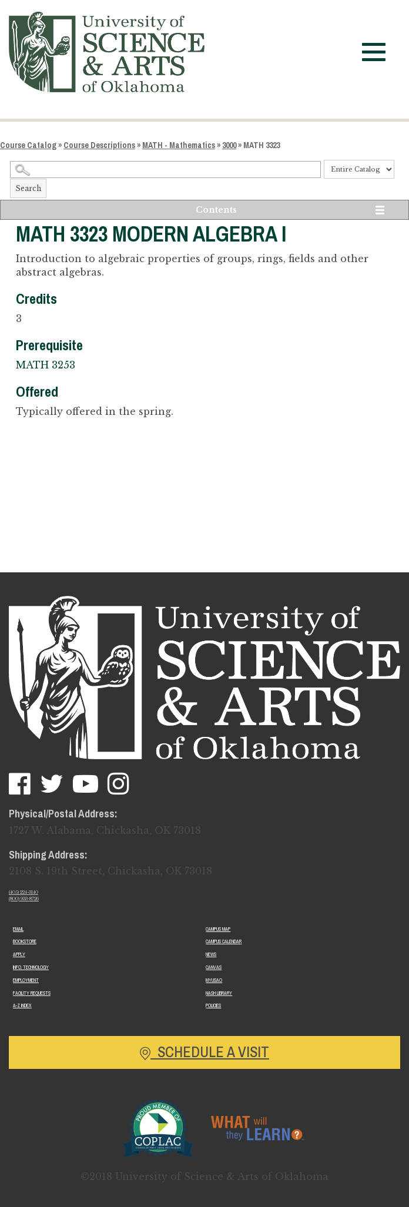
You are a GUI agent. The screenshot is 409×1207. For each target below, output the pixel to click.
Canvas (214, 967)
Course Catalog (28, 145)
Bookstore (24, 941)
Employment (26, 980)
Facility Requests (32, 993)
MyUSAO (214, 980)
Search (28, 188)
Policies (213, 1005)
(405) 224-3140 (23, 892)
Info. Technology (31, 967)
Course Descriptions (99, 145)
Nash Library (219, 993)
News (211, 954)
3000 (229, 145)
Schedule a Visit (204, 1052)
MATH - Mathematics (178, 145)
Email (18, 929)
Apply (19, 954)
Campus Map (218, 929)
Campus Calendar (224, 941)
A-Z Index (22, 1005)
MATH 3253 (45, 365)
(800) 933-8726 (24, 898)
